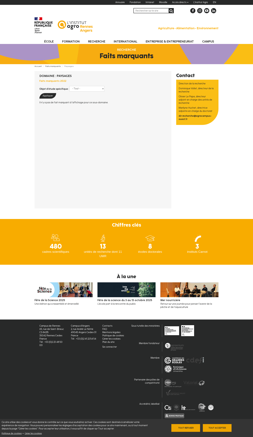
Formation (71, 41)
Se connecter (109, 347)
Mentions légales (111, 332)
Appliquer (48, 95)
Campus (208, 41)
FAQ (104, 329)
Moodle (163, 2)
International (125, 41)
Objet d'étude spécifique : (54, 89)
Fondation (135, 2)
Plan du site (108, 342)
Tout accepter (217, 428)
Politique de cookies (12, 433)
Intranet (150, 2)
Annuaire (120, 2)
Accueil (38, 66)
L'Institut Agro (200, 2)
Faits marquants (53, 66)
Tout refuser (185, 428)
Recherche (96, 41)
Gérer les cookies (33, 433)
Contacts (107, 326)
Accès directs (180, 2)
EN (214, 2)
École (49, 41)
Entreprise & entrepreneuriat (170, 41)
